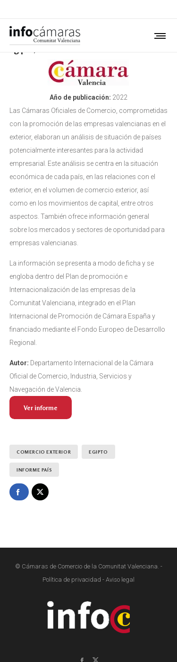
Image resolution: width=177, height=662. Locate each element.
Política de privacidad (71, 579)
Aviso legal (120, 579)
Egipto (98, 452)
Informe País (34, 470)
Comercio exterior (44, 452)
